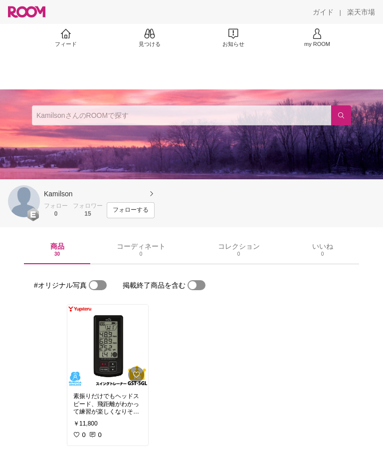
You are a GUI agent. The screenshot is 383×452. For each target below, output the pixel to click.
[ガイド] (323, 11)
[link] (107, 346)
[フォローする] (131, 210)
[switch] (98, 285)
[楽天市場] (361, 11)
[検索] (341, 115)
